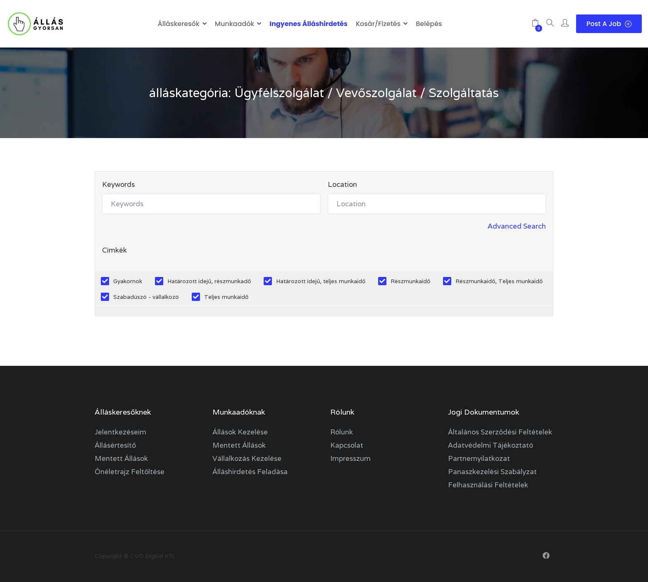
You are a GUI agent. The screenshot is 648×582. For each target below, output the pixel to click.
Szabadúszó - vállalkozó (146, 297)
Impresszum (350, 458)
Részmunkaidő (410, 281)
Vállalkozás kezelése (246, 458)
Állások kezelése (240, 431)
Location (342, 184)
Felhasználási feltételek (488, 484)
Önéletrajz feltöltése (129, 471)
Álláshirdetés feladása (250, 471)
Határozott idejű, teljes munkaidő (320, 281)
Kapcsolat (346, 445)
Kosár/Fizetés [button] (378, 24)
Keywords (118, 184)
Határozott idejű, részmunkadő (209, 281)
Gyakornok (127, 281)
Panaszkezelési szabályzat (492, 471)
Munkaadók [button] (234, 24)
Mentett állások (121, 458)
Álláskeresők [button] (178, 24)
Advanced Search (517, 226)
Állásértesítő (115, 445)
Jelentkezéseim (120, 431)
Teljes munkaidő (226, 297)
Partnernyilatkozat (479, 458)
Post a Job (608, 24)
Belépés (429, 24)
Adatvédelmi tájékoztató (490, 445)
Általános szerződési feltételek (500, 431)
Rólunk (341, 431)
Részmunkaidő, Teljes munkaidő (499, 281)
